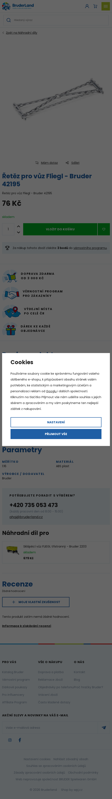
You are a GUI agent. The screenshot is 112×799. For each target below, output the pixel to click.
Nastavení (56, 422)
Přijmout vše (56, 434)
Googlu (51, 391)
